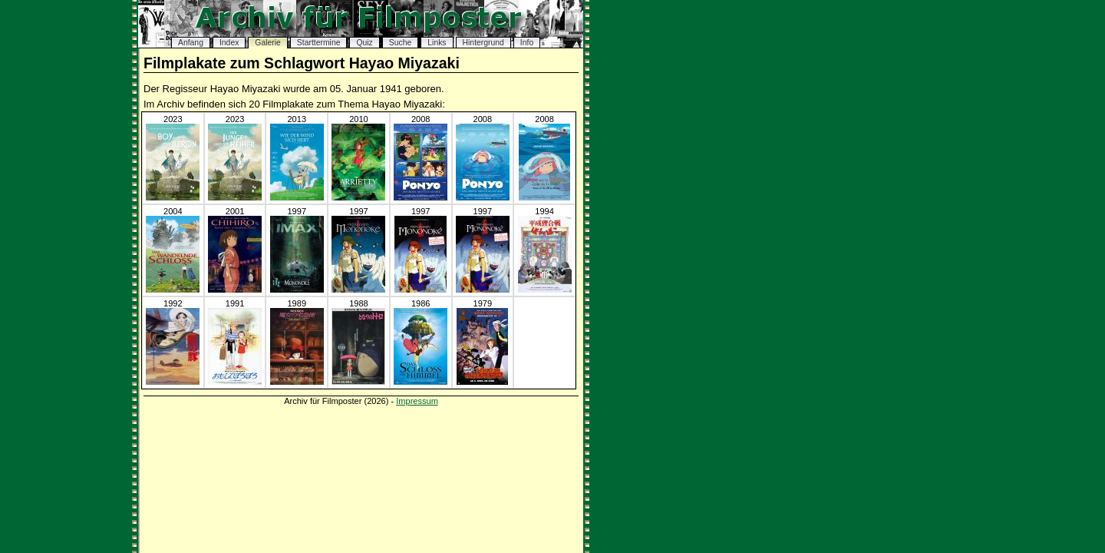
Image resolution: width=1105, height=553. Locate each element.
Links (436, 42)
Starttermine (319, 42)
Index (229, 42)
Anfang (190, 42)
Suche (400, 42)
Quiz (364, 42)
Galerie (268, 42)
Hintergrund (483, 42)
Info (526, 42)
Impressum (417, 401)
